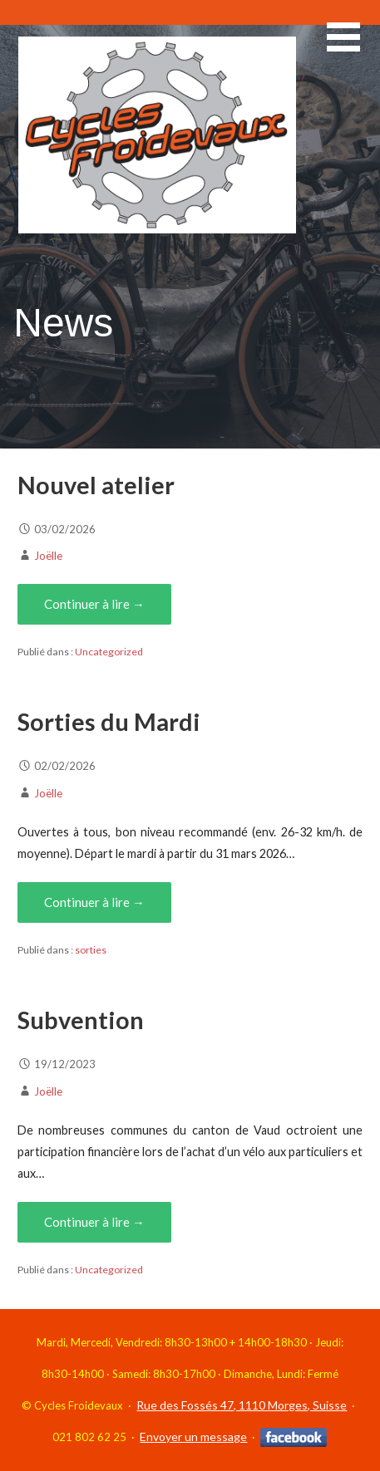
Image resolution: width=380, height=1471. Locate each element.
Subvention (80, 1020)
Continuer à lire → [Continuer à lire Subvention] (94, 1221)
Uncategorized (109, 651)
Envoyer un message (193, 1436)
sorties (90, 950)
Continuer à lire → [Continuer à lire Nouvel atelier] (94, 603)
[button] (353, 47)
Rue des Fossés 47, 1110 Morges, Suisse (241, 1405)
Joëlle (48, 555)
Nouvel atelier (96, 485)
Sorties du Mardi (108, 722)
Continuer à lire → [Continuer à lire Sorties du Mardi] (94, 902)
